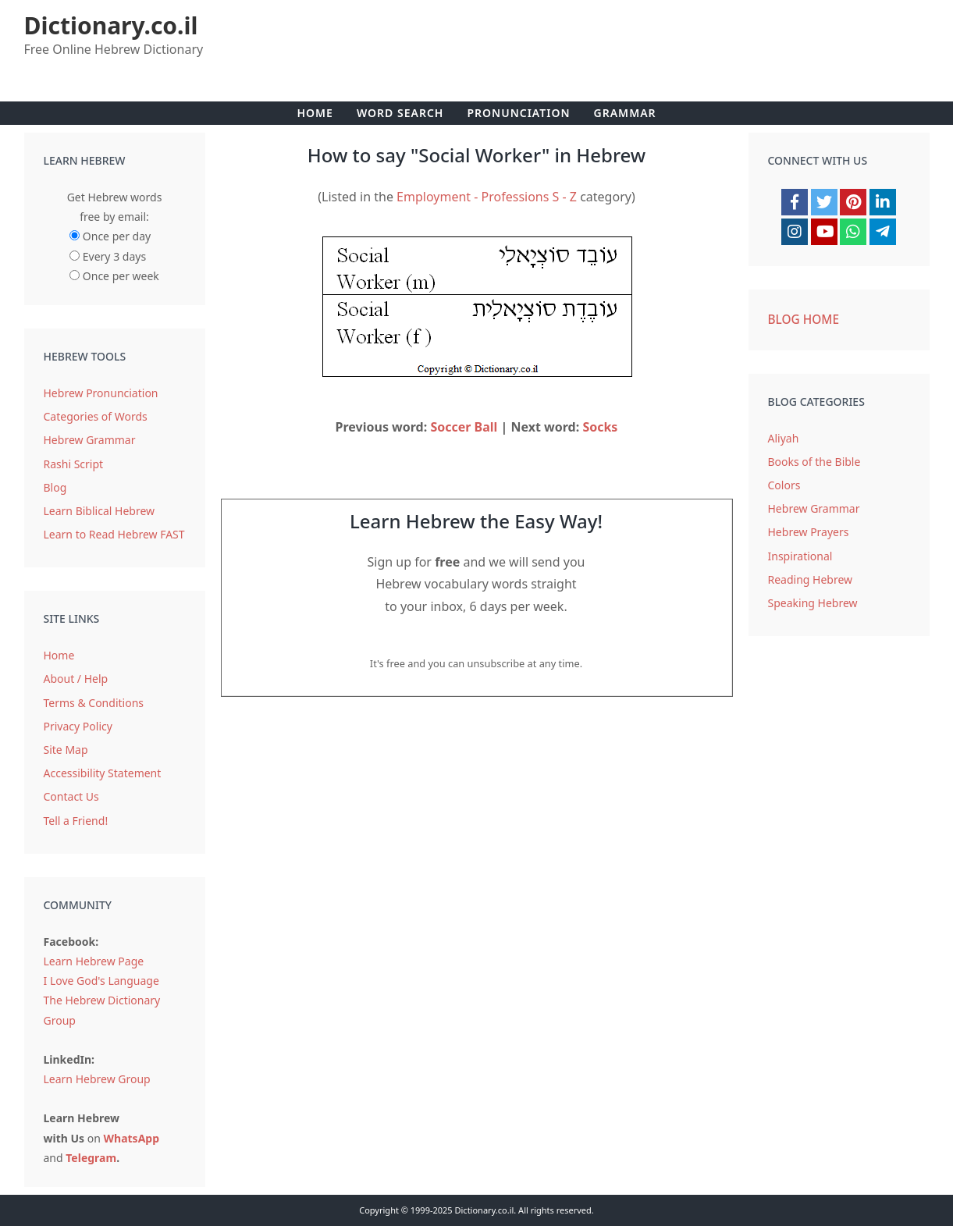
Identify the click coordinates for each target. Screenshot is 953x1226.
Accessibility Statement (103, 773)
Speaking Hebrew (813, 602)
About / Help (76, 678)
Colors (784, 485)
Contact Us (71, 796)
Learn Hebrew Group (97, 1078)
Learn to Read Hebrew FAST (114, 534)
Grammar (625, 112)
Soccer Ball (463, 426)
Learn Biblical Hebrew (99, 510)
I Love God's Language (101, 980)
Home (314, 112)
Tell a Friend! (76, 820)
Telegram (91, 1157)
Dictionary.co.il (111, 25)
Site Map (66, 749)
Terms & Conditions (94, 702)
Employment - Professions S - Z (486, 196)
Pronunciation (518, 112)
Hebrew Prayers (808, 531)
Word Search (400, 112)
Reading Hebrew (810, 579)
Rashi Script (74, 464)
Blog (55, 487)
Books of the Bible (814, 461)
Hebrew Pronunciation (101, 393)
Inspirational (800, 556)
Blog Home (804, 319)
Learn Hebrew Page (94, 961)
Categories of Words (96, 416)
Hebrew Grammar (90, 439)
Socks (599, 426)
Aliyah (783, 438)
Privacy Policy (78, 726)
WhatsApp (132, 1138)
